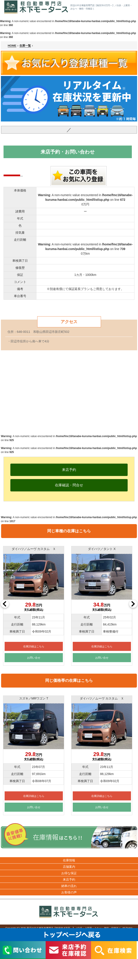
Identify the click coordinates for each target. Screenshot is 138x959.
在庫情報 (69, 860)
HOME (12, 45)
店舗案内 (69, 866)
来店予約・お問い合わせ (68, 152)
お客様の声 (69, 892)
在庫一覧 (25, 45)
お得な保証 (69, 873)
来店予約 (69, 879)
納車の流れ (69, 886)
